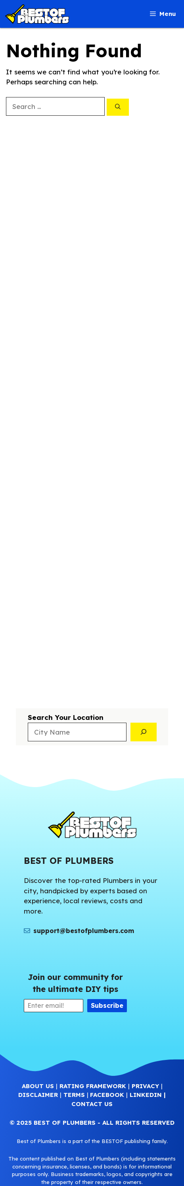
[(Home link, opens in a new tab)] (92, 824)
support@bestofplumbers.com (83, 931)
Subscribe (107, 1005)
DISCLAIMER (38, 1095)
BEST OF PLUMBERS (65, 1122)
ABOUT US (38, 1086)
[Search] (118, 107)
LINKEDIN (146, 1095)
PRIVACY (145, 1086)
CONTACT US (92, 1104)
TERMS (74, 1095)
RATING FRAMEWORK (92, 1086)
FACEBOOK (107, 1095)
